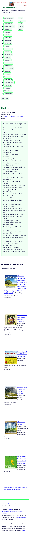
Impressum (22, 21)
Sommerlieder (8, 63)
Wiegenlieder (7, 85)
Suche (20, 29)
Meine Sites (5, 98)
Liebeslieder (7, 40)
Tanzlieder (7, 71)
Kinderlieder (7, 37)
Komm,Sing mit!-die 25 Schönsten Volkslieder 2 (22, 354)
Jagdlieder (7, 32)
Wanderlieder (8, 79)
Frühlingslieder (8, 23)
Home (20, 18)
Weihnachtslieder (9, 82)
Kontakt (21, 26)
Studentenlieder (8, 68)
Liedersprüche (8, 93)
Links (20, 23)
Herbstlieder (7, 29)
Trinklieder (7, 74)
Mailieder (6, 46)
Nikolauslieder (8, 54)
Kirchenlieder (7, 35)
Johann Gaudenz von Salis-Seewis (13, 116)
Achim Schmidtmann (20, 517)
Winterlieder (7, 91)
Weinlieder (7, 88)
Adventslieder (8, 21)
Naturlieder (7, 51)
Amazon (9, 509)
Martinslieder (7, 43)
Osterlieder (7, 57)
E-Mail (23, 530)
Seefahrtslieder (8, 65)
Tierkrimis (10, 504)
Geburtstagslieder (9, 26)
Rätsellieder (7, 60)
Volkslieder (7, 77)
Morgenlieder (8, 49)
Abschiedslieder (8, 18)
